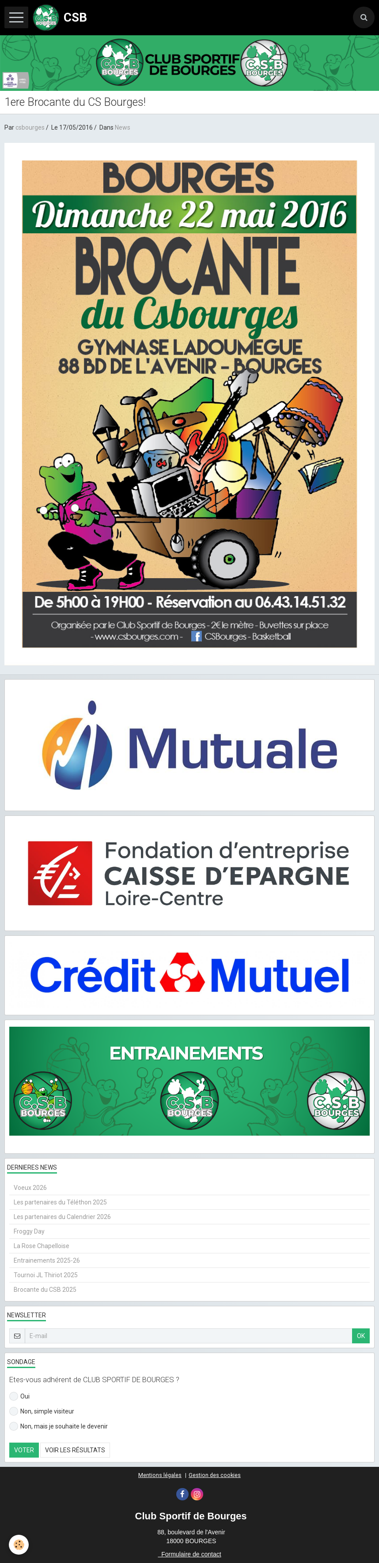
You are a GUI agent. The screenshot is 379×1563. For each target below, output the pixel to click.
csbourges (30, 127)
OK (361, 1335)
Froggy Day (29, 1231)
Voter (24, 1450)
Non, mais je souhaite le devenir (58, 1426)
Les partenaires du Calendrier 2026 (62, 1216)
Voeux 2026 (30, 1187)
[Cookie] (19, 1545)
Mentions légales (160, 1475)
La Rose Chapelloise (41, 1245)
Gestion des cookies (215, 1475)
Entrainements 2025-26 (47, 1260)
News (122, 127)
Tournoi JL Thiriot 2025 (46, 1275)
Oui (19, 1396)
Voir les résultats (75, 1450)
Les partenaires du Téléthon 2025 (60, 1202)
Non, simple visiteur (41, 1411)
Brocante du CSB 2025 (45, 1289)
